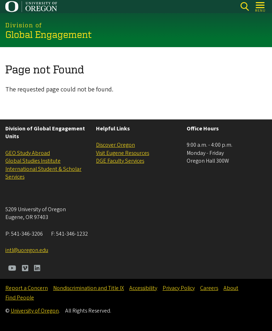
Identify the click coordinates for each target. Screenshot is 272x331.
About (230, 288)
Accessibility (143, 288)
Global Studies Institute (33, 161)
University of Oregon (35, 311)
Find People (19, 298)
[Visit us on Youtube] (12, 269)
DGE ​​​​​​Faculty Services (120, 161)
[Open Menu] (260, 6)
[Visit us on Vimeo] (25, 269)
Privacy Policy (179, 288)
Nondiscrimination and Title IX (88, 288)
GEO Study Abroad (27, 153)
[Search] (244, 6)
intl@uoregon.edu (26, 250)
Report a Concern (26, 288)
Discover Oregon (115, 145)
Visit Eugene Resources (122, 153)
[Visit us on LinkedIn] (37, 269)
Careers (209, 288)
